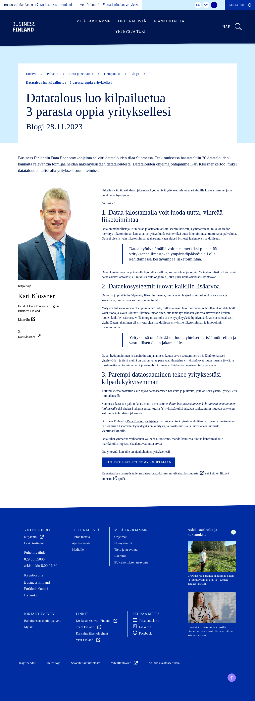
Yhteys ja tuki (130, 32)
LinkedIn (27, 319)
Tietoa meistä (132, 21)
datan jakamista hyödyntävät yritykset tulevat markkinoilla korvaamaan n (176, 190)
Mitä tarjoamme (93, 21)
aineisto (110, 478)
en (198, 5)
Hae (232, 27)
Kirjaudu (240, 5)
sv (206, 5)
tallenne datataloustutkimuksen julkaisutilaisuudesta (168, 473)
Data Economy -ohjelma (142, 421)
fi (214, 5)
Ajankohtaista (168, 21)
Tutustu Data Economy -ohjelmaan (139, 462)
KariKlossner (29, 336)
